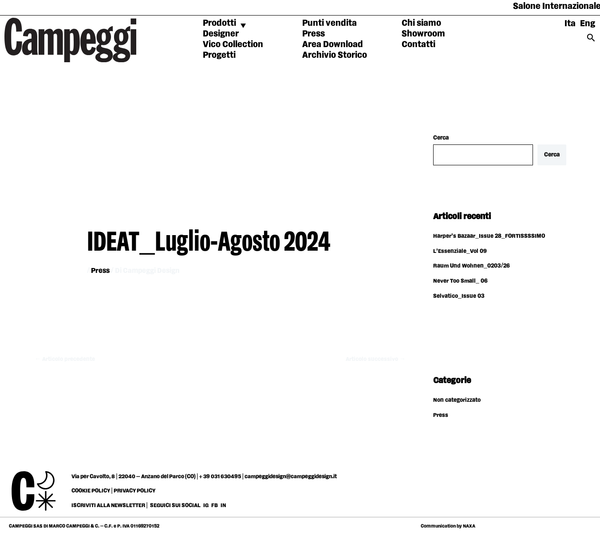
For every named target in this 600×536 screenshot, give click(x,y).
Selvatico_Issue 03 (459, 297)
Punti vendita (329, 23)
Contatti (418, 44)
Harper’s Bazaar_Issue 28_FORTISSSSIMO (490, 237)
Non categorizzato (458, 401)
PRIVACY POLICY (134, 491)
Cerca (441, 137)
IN (223, 506)
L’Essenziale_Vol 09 (460, 252)
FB (215, 506)
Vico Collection (233, 44)
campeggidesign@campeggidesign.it (291, 477)
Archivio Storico (334, 55)
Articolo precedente (66, 359)
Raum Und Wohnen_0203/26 (473, 266)
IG (206, 506)
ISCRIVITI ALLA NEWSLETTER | (109, 506)
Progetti (219, 55)
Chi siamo (421, 23)
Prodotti (219, 23)
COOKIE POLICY (90, 491)
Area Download (332, 44)
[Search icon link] (591, 40)
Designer (221, 34)
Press (313, 34)
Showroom (423, 34)
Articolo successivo (374, 359)
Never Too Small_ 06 (461, 281)
